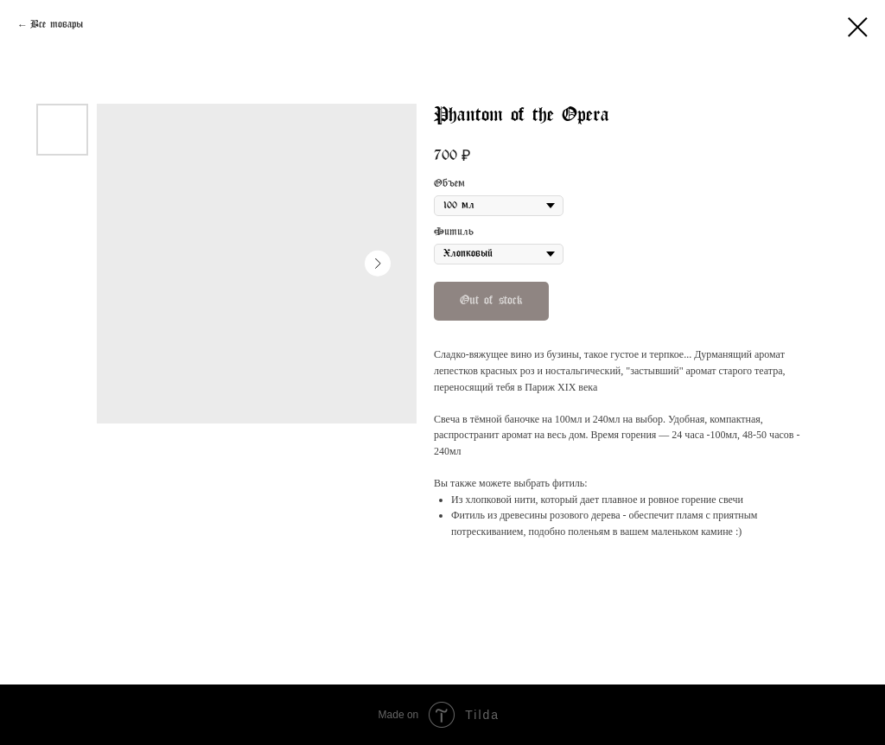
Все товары (56, 25)
